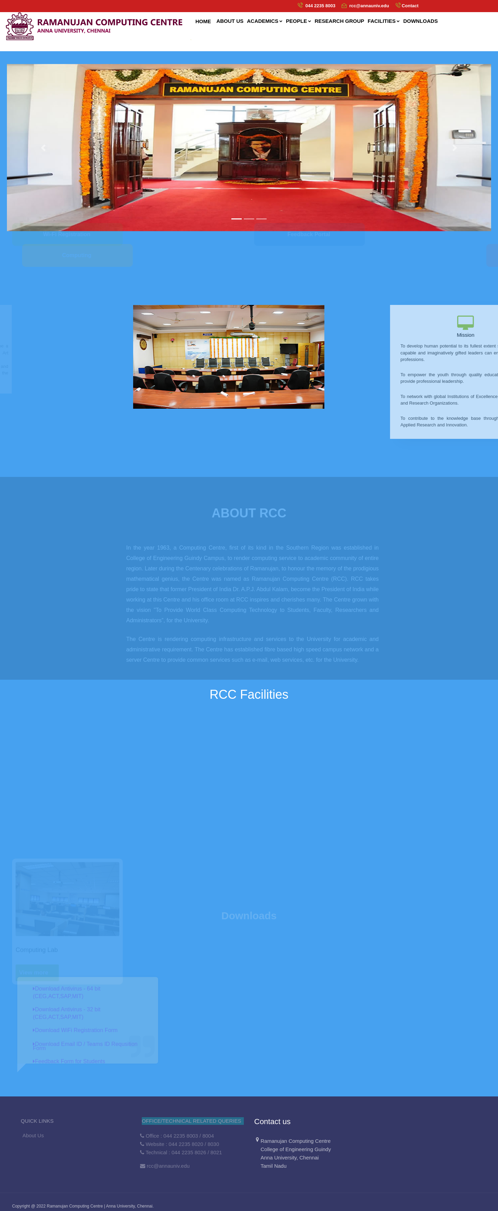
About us (229, 21)
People (298, 21)
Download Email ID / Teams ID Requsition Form (85, 1046)
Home (203, 21)
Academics (265, 21)
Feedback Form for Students (69, 1061)
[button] (43, 147)
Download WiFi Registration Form (75, 1030)
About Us (33, 1135)
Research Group (339, 21)
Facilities (384, 21)
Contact (410, 5)
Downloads (420, 21)
